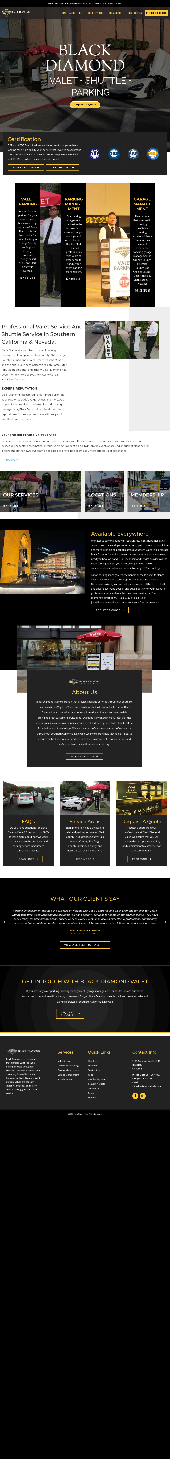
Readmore (12, 460)
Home (64, 13)
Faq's (90, 1074)
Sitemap (92, 1097)
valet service (20, 404)
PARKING (90, 92)
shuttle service (38, 404)
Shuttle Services (65, 1079)
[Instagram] (143, 1096)
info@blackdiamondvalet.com (73, 3)
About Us (92, 1061)
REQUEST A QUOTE (156, 13)
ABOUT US (77, 13)
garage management (98, 991)
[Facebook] (135, 1096)
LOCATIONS (117, 13)
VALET (63, 80)
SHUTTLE (105, 80)
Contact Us (93, 1088)
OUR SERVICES (97, 13)
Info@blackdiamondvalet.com (147, 1086)
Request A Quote (96, 1083)
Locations (93, 1065)
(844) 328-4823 (144, 1078)
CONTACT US (135, 13)
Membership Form (97, 1079)
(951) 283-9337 (114, 3)
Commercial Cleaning (68, 1065)
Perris (91, 1093)
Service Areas (94, 1070)
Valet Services (64, 1061)
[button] (85, 460)
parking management (111, 575)
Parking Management (68, 1070)
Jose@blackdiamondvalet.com (107, 602)
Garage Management (68, 1074)
